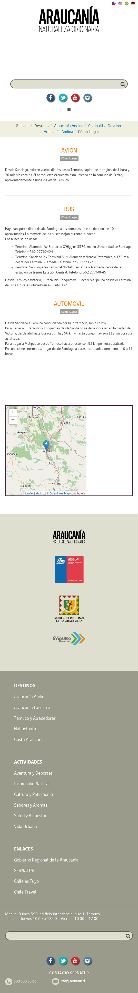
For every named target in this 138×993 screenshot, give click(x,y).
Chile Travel (25, 892)
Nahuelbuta (25, 728)
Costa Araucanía (29, 739)
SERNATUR (24, 870)
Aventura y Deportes (33, 773)
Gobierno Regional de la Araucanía (46, 860)
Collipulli (95, 125)
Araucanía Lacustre (32, 707)
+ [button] (13, 413)
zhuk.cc (40, 493)
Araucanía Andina (68, 125)
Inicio (25, 125)
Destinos (115, 125)
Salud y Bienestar (30, 815)
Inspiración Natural (32, 783)
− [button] (13, 420)
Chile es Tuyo (26, 881)
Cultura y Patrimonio (33, 794)
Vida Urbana (25, 826)
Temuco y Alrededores (35, 718)
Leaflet (29, 493)
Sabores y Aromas (30, 805)
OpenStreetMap (60, 493)
